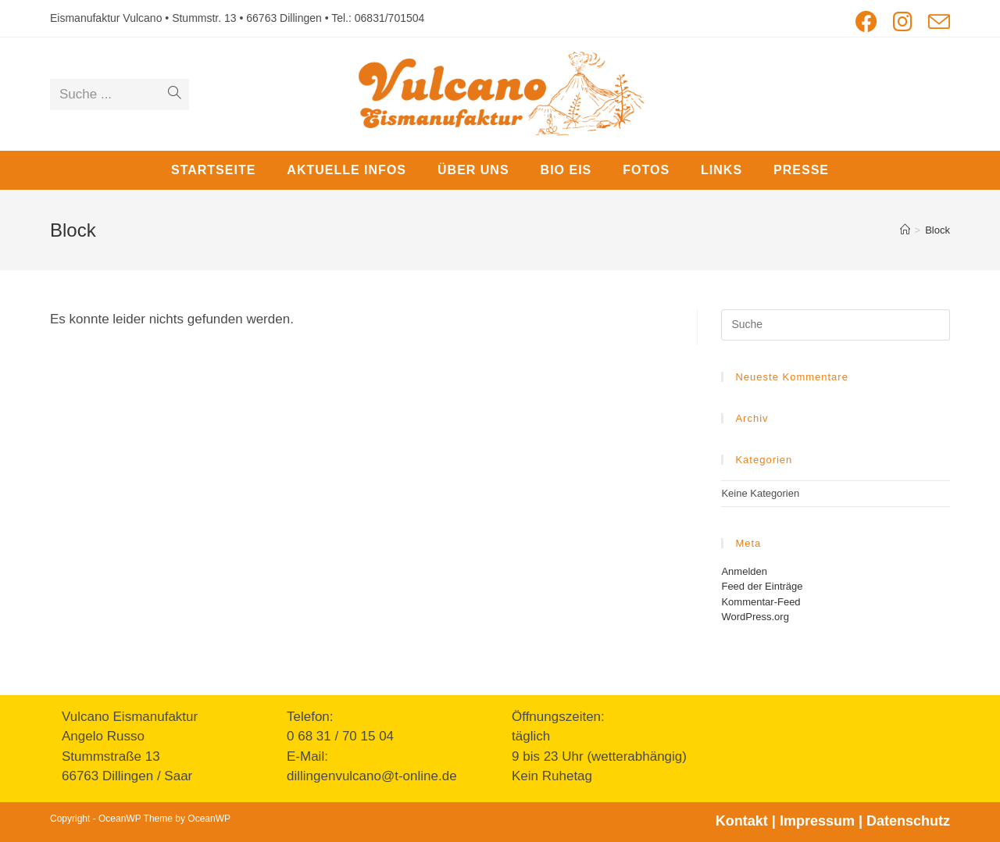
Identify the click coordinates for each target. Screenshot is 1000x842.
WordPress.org (754, 617)
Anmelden (744, 571)
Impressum (817, 821)
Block (937, 230)
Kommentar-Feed (760, 602)
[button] (966, 22)
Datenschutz (908, 821)
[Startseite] (905, 230)
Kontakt (742, 821)
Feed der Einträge (761, 586)
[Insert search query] (835, 325)
